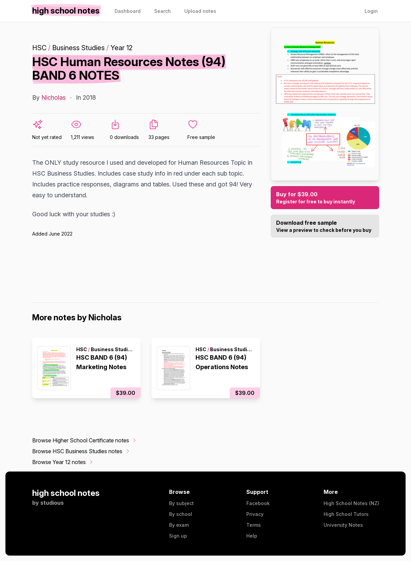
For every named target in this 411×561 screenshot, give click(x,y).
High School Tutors (346, 514)
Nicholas (53, 97)
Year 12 (121, 48)
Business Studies (78, 48)
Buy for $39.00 (325, 198)
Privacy (255, 514)
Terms (253, 525)
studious (52, 502)
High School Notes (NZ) (351, 503)
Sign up (178, 536)
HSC (39, 48)
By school (180, 514)
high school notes (66, 493)
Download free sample (325, 226)
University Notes (343, 525)
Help (251, 536)
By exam (179, 525)
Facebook (258, 503)
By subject (181, 503)
